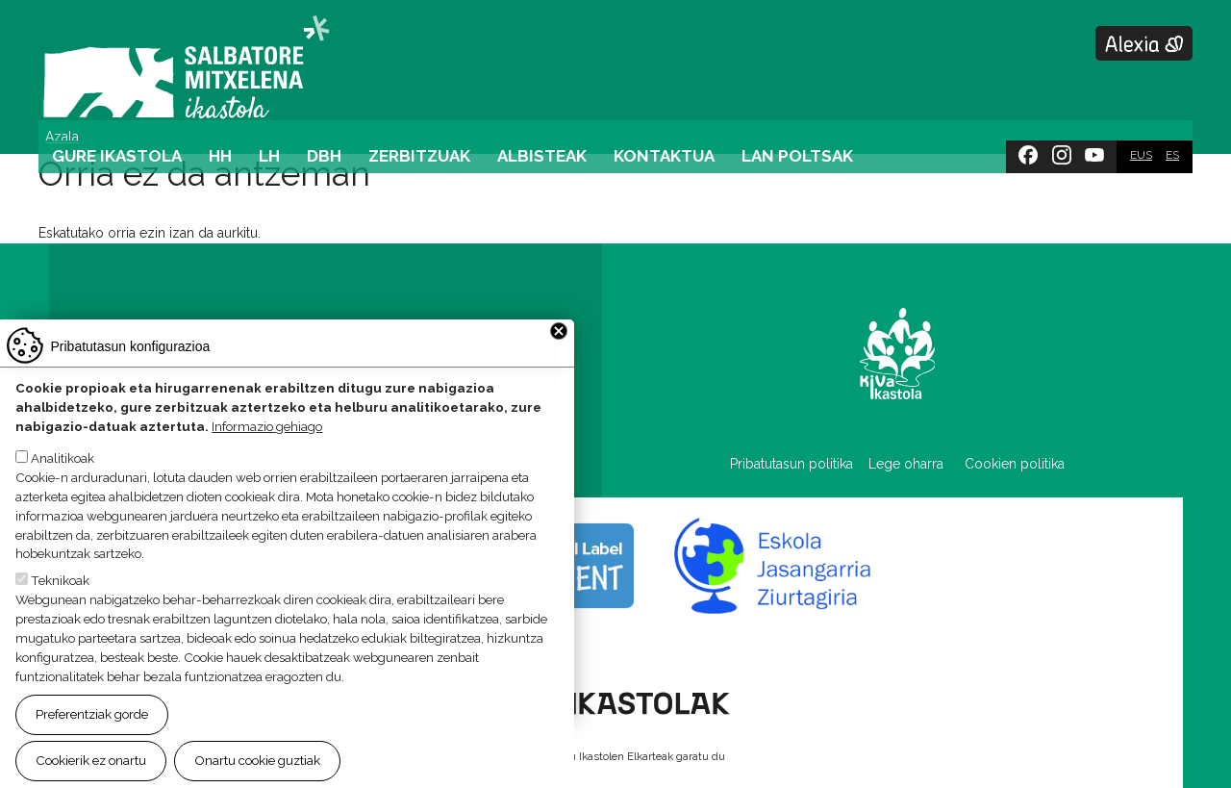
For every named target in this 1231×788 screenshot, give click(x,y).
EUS (1141, 155)
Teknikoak (60, 592)
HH (220, 155)
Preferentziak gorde (92, 725)
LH (269, 155)
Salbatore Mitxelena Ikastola (186, 68)
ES (1172, 155)
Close (558, 342)
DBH (324, 155)
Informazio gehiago (267, 437)
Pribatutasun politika (799, 463)
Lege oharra (905, 463)
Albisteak (542, 155)
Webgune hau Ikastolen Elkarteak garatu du (615, 756)
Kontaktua (664, 155)
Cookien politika (1015, 463)
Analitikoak (62, 469)
